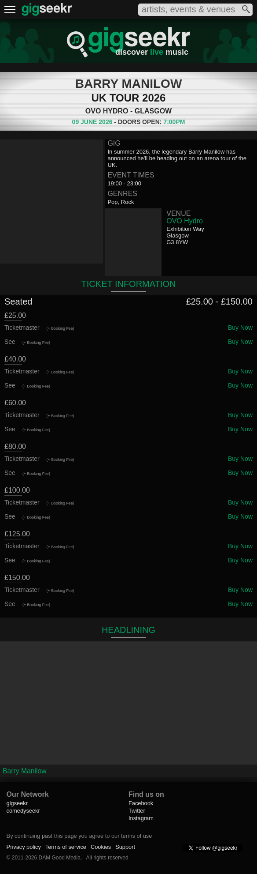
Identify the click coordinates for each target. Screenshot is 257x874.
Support (125, 847)
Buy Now (240, 327)
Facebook (140, 803)
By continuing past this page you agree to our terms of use (79, 836)
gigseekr (17, 803)
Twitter (136, 810)
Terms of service (65, 847)
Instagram (141, 818)
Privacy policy (24, 847)
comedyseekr (23, 810)
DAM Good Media (60, 858)
